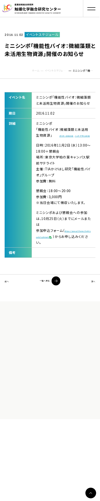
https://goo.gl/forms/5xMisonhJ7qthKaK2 (63, 248)
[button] (91, 8)
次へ (91, 294)
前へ (8, 294)
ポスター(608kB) (73, 137)
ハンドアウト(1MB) (51, 143)
